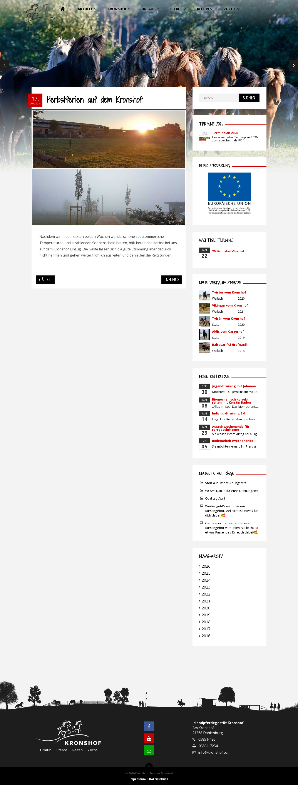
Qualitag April (215, 498)
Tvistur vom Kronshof (229, 292)
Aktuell (85, 9)
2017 (206, 628)
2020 (206, 608)
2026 (206, 566)
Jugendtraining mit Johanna (234, 386)
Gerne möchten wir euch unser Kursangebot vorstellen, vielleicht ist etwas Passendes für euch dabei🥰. (231, 527)
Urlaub (149, 9)
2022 (206, 594)
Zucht (230, 9)
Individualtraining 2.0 (228, 413)
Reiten (203, 9)
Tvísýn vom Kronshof (228, 318)
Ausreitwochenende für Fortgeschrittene (230, 428)
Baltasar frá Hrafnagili (230, 344)
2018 (206, 621)
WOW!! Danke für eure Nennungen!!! (231, 490)
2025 (206, 573)
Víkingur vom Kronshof (230, 305)
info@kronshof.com (214, 752)
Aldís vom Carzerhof (228, 331)
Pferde (176, 9)
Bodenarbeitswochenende (232, 441)
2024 (206, 580)
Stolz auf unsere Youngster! (225, 483)
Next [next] (293, 65)
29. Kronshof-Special (228, 251)
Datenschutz (158, 779)
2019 (206, 614)
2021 (206, 601)
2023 (206, 587)
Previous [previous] (4, 65)
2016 (206, 635)
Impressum (138, 779)
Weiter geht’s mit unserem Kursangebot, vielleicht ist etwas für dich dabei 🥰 (231, 510)
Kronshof (117, 9)
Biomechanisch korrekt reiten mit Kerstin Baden (231, 400)
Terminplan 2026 (225, 133)
